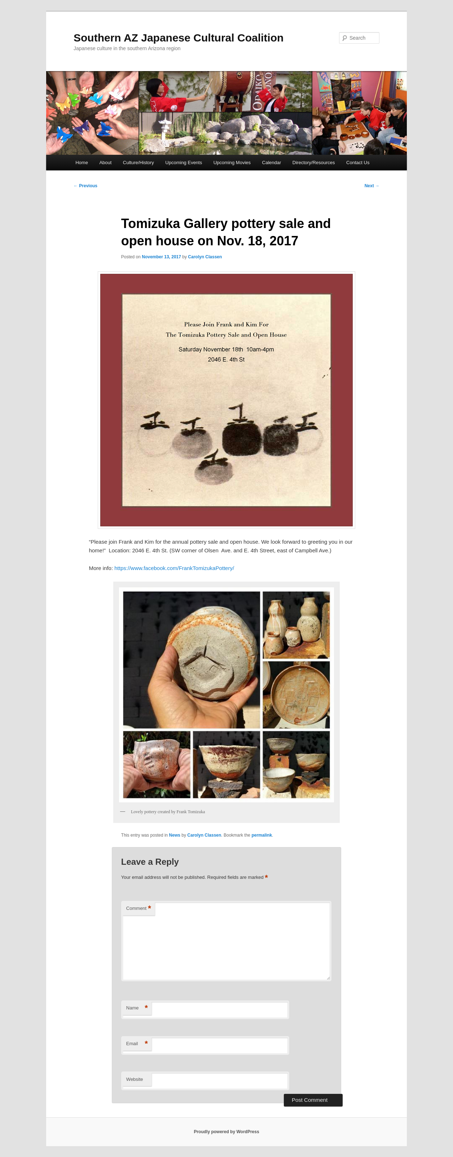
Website (134, 1079)
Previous (85, 185)
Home (81, 162)
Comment (138, 908)
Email (137, 1044)
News (174, 835)
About (105, 162)
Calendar (271, 162)
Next (372, 185)
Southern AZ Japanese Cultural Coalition (178, 38)
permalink (261, 835)
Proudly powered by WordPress (226, 1131)
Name (137, 1008)
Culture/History (138, 162)
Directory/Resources (314, 162)
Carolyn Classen (205, 256)
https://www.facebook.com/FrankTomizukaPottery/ (174, 568)
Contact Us (357, 162)
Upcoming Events (183, 162)
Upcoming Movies (232, 162)
